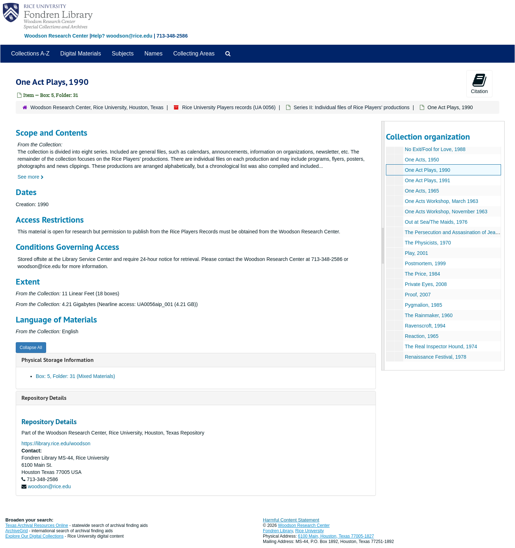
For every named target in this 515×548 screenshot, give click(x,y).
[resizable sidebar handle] (383, 245)
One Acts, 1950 (421, 160)
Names (153, 53)
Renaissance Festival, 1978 (435, 357)
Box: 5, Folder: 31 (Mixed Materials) (75, 376)
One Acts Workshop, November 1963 (445, 211)
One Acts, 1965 (421, 191)
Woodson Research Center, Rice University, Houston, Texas (96, 107)
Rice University (309, 530)
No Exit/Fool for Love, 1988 (434, 149)
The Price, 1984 (422, 274)
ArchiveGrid (16, 530)
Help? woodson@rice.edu (121, 36)
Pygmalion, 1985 (423, 305)
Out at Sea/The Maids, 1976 (435, 222)
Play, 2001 (416, 253)
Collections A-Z (30, 53)
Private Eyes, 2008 (425, 284)
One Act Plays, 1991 (427, 180)
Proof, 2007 (417, 294)
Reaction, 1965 (421, 336)
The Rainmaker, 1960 (428, 315)
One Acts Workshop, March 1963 (441, 201)
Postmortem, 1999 (424, 263)
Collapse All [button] (31, 347)
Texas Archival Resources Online (36, 525)
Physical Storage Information (57, 360)
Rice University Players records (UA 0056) (228, 107)
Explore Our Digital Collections (34, 536)
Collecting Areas (194, 53)
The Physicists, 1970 (427, 243)
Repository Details (44, 398)
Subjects (122, 53)
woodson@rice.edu (49, 486)
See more (31, 177)
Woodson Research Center (56, 36)
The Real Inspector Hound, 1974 (440, 346)
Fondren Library (278, 530)
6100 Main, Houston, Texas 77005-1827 (336, 536)
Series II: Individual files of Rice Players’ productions (351, 107)
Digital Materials (80, 53)
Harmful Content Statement (291, 520)
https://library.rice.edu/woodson (55, 443)
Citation (479, 83)
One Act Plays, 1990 (427, 170)
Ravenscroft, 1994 (424, 326)
